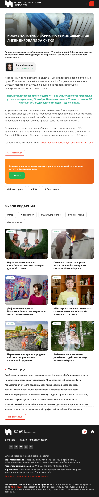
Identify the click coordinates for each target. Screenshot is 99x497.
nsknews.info (17, 487)
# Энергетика (52, 189)
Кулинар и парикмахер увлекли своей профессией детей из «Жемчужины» (43, 409)
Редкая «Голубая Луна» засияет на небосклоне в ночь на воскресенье (41, 399)
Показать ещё (15, 416)
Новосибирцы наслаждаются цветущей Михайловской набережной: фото (43, 380)
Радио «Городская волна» (34, 440)
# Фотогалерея (14, 222)
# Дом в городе (15, 189)
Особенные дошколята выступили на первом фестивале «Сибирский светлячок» (46, 375)
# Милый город (76, 214)
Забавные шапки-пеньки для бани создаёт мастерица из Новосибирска (42, 389)
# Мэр (10, 214)
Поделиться (14, 152)
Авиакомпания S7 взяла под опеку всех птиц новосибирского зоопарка (42, 385)
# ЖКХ (34, 189)
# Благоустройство (51, 214)
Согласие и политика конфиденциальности (26, 476)
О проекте (10, 440)
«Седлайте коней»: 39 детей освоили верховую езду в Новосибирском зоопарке (46, 404)
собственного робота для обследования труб (67, 142)
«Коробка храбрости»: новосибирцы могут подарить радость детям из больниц (46, 394)
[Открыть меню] (91, 3)
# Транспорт (27, 214)
